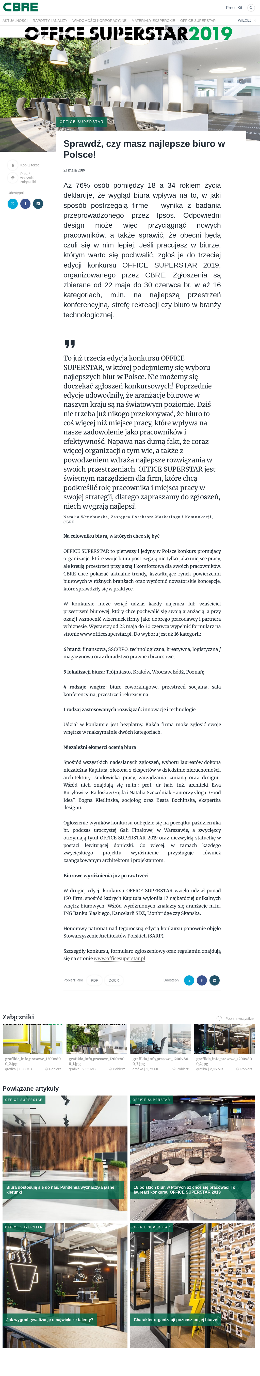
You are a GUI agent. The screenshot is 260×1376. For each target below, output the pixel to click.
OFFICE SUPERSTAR (198, 21)
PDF (94, 980)
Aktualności (15, 21)
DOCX (114, 980)
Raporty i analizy (50, 21)
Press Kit (234, 8)
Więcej (247, 20)
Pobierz (53, 1069)
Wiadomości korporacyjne (99, 21)
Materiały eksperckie (153, 21)
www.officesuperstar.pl (119, 958)
